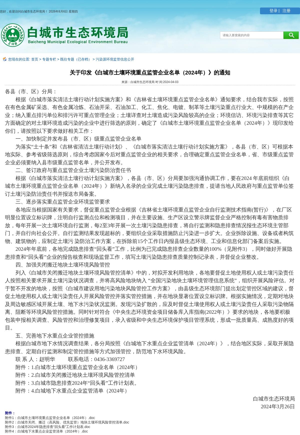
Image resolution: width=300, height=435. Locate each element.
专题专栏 (49, 59)
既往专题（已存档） (76, 59)
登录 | (275, 10)
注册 (286, 10)
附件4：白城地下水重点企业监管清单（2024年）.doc (46, 431)
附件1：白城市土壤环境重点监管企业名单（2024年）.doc (50, 418)
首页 (34, 59)
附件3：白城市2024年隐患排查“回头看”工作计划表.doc (47, 427)
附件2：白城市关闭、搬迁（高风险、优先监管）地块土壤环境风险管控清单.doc (67, 422)
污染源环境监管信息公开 (115, 59)
